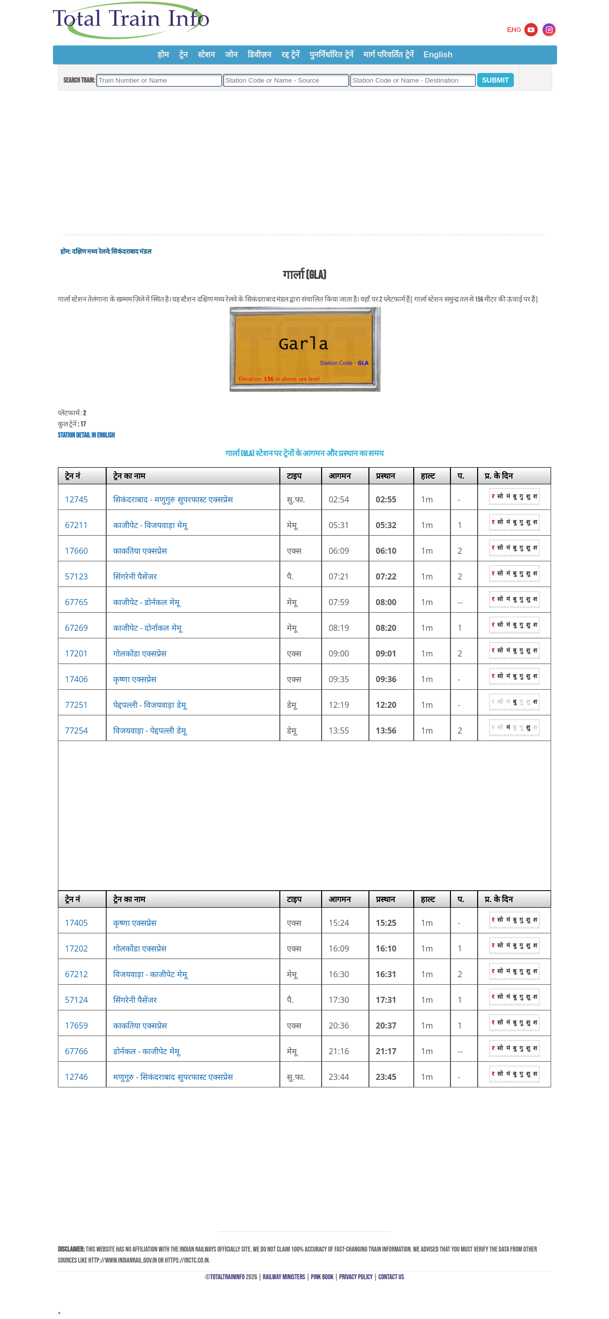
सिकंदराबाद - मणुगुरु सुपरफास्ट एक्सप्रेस (173, 499)
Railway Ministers (284, 1277)
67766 (76, 1051)
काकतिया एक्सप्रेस (140, 550)
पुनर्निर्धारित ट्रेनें (331, 54)
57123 (76, 576)
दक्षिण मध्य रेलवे (90, 252)
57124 (76, 999)
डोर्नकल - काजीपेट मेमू (146, 1051)
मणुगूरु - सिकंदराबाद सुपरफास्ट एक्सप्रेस (173, 1076)
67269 (76, 627)
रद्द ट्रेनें (290, 54)
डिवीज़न (259, 54)
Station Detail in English (86, 435)
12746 (76, 1076)
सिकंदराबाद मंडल (131, 252)
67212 (76, 974)
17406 (76, 679)
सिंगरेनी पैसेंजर (135, 576)
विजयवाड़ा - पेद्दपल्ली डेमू (149, 730)
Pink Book (322, 1277)
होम (163, 54)
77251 (76, 704)
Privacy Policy (356, 1277)
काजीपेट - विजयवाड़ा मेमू (150, 525)
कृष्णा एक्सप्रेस (135, 679)
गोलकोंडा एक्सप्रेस (140, 653)
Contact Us (391, 1277)
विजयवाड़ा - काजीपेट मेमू (150, 974)
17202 (76, 948)
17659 (76, 1025)
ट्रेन (183, 54)
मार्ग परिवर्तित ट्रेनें (388, 54)
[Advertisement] (304, 163)
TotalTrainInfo (227, 1277)
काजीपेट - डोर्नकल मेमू (146, 602)
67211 (76, 525)
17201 (76, 653)
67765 (76, 602)
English (438, 54)
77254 (76, 730)
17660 (76, 550)
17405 (76, 922)
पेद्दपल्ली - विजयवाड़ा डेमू (149, 704)
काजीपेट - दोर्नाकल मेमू (147, 627)
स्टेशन (206, 54)
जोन (231, 54)
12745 (76, 499)
